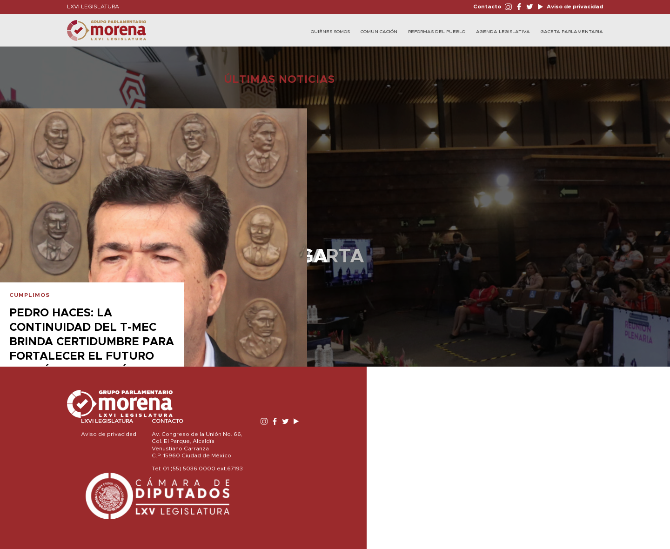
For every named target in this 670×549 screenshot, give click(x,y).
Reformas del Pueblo (436, 31)
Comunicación (379, 31)
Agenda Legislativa (503, 31)
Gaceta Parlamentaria (572, 31)
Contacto (487, 6)
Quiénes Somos (330, 31)
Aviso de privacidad (574, 6)
